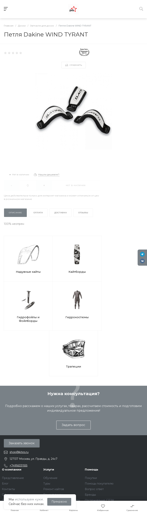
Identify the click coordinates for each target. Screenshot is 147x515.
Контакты (8, 427)
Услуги (48, 407)
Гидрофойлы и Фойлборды (90, 265)
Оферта (7, 432)
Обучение (50, 416)
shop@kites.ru (19, 390)
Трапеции (74, 304)
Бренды (90, 432)
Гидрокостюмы (125, 263)
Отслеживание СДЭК (99, 438)
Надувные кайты (21, 263)
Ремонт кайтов (53, 427)
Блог (5, 421)
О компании (11, 407)
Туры (46, 421)
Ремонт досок (53, 432)
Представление (13, 416)
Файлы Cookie (11, 457)
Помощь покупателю (99, 421)
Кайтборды (56, 263)
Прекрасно (59, 501)
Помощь (91, 407)
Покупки (91, 416)
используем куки (29, 499)
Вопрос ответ (94, 427)
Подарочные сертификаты (61, 438)
